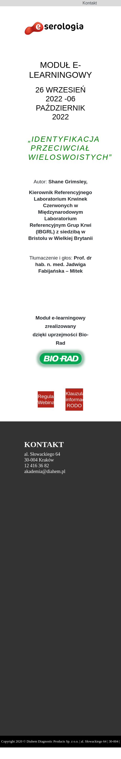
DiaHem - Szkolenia (54, 29)
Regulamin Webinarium (46, 399)
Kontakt (89, 3)
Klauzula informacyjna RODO (74, 399)
